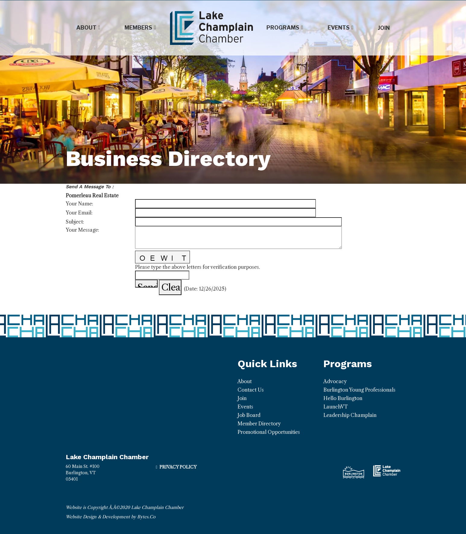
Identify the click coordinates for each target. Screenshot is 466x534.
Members (140, 27)
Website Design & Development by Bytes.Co (111, 517)
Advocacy (335, 381)
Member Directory (259, 424)
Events (341, 27)
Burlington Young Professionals (359, 390)
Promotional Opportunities (269, 432)
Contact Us (251, 390)
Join (384, 28)
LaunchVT (335, 407)
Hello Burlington (342, 398)
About (88, 27)
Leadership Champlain (349, 415)
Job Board (249, 415)
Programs (284, 27)
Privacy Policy (178, 467)
